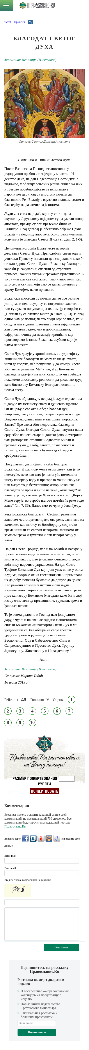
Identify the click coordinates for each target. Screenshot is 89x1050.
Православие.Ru (15, 826)
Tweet (7, 21)
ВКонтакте (33, 838)
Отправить (62, 947)
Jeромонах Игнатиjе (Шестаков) (30, 60)
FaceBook (25, 838)
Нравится (19, 21)
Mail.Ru (48, 838)
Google (56, 838)
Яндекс (40, 838)
